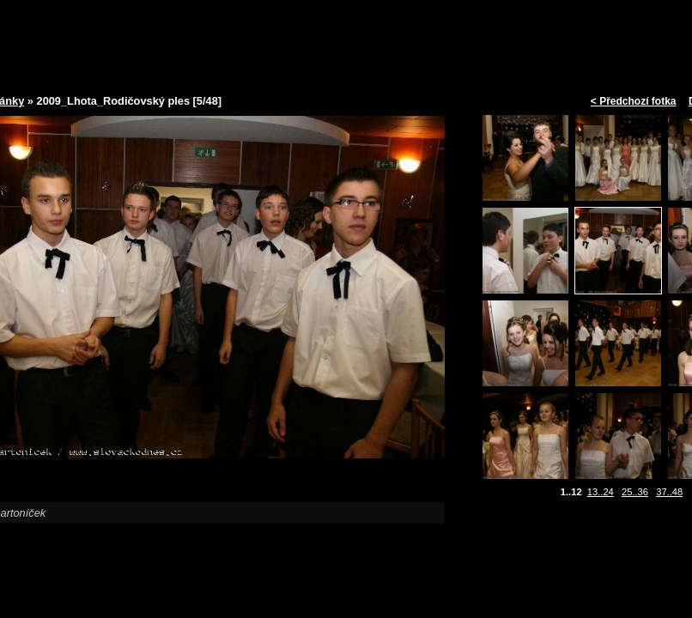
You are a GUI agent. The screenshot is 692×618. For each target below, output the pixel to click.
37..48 (669, 492)
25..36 (635, 492)
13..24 (600, 492)
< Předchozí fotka (634, 101)
